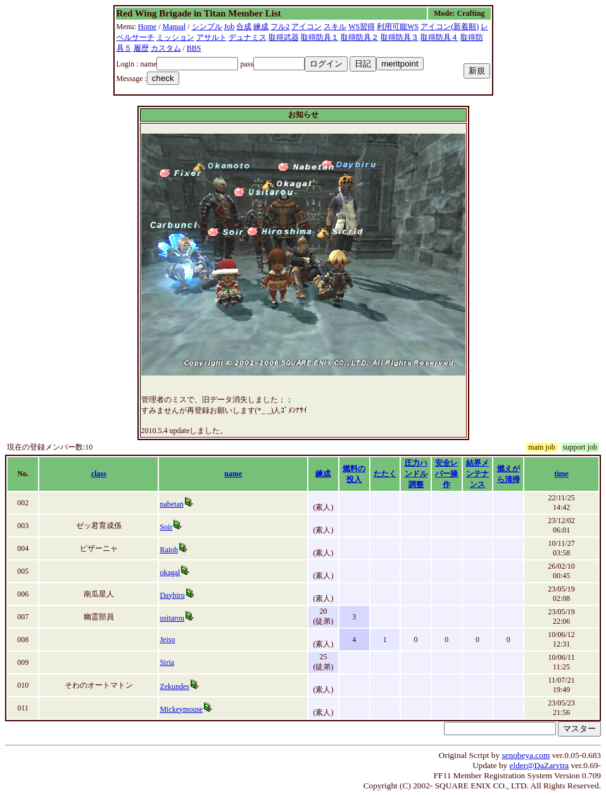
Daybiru (172, 595)
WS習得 (361, 26)
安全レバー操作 (446, 473)
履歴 (141, 48)
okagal (170, 572)
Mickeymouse (181, 709)
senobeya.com (526, 755)
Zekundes (174, 686)
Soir (166, 526)
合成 (243, 26)
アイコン (306, 26)
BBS (194, 48)
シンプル (207, 26)
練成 (260, 26)
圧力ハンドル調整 (416, 473)
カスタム (166, 48)
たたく (385, 473)
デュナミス (248, 37)
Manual (174, 26)
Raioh (169, 549)
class (98, 473)
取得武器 (283, 37)
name (233, 473)
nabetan (171, 504)
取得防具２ (360, 37)
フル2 (279, 26)
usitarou (172, 618)
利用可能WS (398, 26)
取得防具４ (439, 37)
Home (147, 26)
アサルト (211, 37)
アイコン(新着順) (449, 26)
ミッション (175, 37)
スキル (335, 26)
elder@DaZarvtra (539, 765)
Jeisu (167, 639)
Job (229, 26)
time (561, 473)
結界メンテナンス (477, 473)
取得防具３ (400, 37)
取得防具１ (320, 37)
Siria (167, 662)
